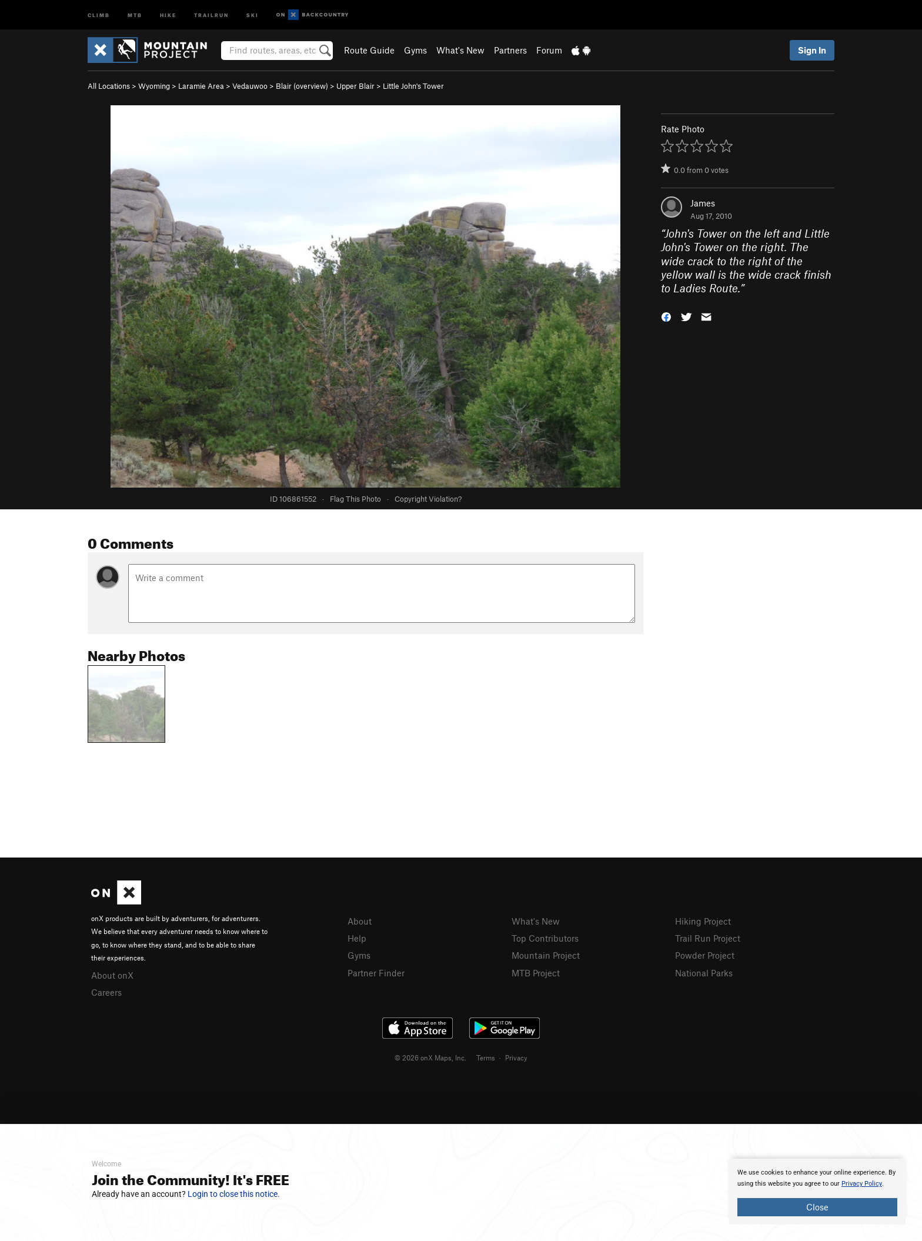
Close (817, 1207)
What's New (460, 50)
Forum (549, 50)
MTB (135, 14)
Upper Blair (355, 86)
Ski (252, 14)
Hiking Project (703, 921)
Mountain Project (546, 955)
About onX (112, 975)
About (360, 921)
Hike (168, 14)
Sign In (812, 50)
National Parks (704, 973)
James (702, 203)
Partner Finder (376, 973)
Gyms (415, 50)
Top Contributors (545, 938)
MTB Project (536, 973)
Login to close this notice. (234, 1194)
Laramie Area (201, 86)
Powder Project (704, 955)
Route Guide (369, 50)
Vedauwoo (250, 86)
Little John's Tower (413, 86)
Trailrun (211, 14)
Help (357, 938)
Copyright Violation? (428, 498)
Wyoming (154, 86)
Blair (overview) (302, 86)
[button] (666, 316)
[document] (817, 1191)
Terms (485, 1057)
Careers (106, 992)
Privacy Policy (861, 1183)
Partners (510, 50)
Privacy (516, 1057)
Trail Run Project (707, 938)
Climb (99, 14)
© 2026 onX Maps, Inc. (430, 1057)
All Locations (109, 86)
